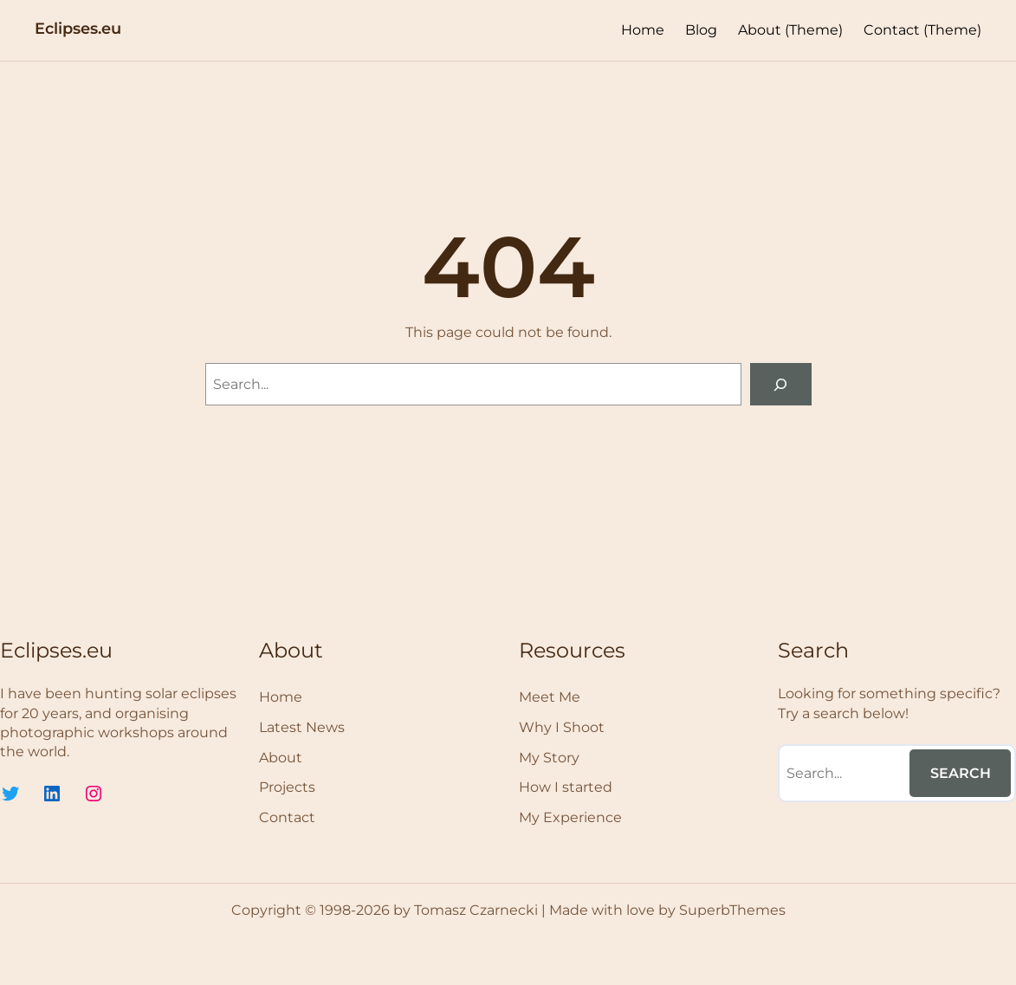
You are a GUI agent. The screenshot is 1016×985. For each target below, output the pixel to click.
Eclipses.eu (78, 28)
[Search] (781, 384)
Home (642, 30)
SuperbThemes (732, 910)
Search (960, 773)
